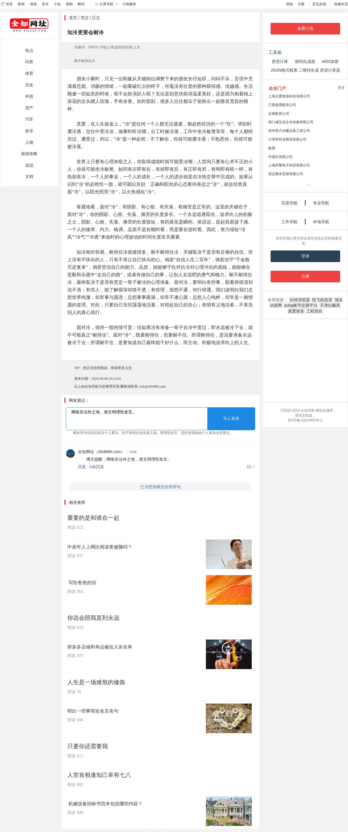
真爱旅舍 (296, 311)
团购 (69, 4)
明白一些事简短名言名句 (92, 711)
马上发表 (231, 418)
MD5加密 (330, 61)
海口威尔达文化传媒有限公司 (290, 122)
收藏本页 (341, 4)
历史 (29, 85)
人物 (29, 142)
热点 (29, 50)
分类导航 (106, 4)
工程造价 (314, 311)
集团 (271, 148)
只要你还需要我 (87, 746)
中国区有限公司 (280, 157)
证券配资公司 (278, 114)
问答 (29, 61)
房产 (29, 108)
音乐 (45, 4)
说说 (29, 165)
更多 (341, 88)
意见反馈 (319, 4)
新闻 (21, 4)
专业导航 (321, 203)
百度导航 (289, 203)
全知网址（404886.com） (101, 451)
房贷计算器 (330, 70)
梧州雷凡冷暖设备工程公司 (289, 131)
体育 (29, 73)
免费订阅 (305, 28)
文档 (29, 176)
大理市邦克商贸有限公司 (287, 139)
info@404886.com (152, 386)
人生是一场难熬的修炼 (96, 682)
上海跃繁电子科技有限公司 (289, 165)
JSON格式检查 (283, 70)
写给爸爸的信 (81, 582)
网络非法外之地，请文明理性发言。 (160, 419)
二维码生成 (308, 70)
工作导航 (289, 221)
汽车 (29, 119)
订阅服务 (129, 4)
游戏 (33, 4)
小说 (57, 4)
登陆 (289, 4)
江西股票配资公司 (282, 105)
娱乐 (29, 130)
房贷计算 (280, 61)
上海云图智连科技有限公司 (289, 96)
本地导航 (321, 221)
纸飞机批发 (322, 299)
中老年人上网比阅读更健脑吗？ (99, 546)
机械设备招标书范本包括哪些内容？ (105, 803)
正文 (96, 17)
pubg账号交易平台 (301, 305)
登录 (305, 256)
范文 (85, 17)
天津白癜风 (330, 305)
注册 (301, 4)
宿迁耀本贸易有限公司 (285, 174)
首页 (9, 4)
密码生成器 (305, 61)
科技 (29, 96)
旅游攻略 (29, 153)
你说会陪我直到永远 (93, 618)
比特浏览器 (300, 299)
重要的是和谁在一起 (93, 518)
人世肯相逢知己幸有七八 (99, 775)
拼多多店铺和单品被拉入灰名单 (99, 646)
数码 (81, 4)
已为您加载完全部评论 (160, 486)
